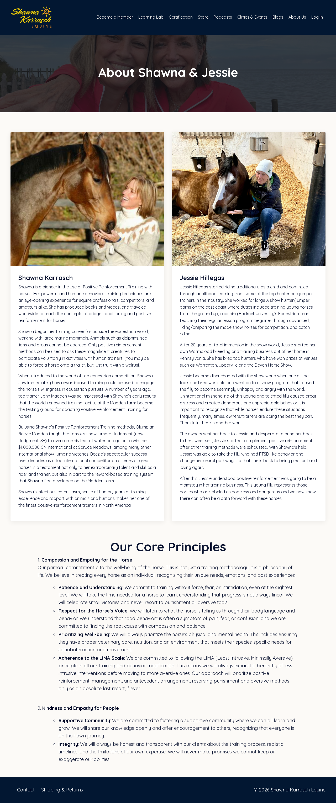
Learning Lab (151, 17)
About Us (297, 17)
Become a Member (115, 17)
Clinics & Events (252, 17)
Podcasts (223, 17)
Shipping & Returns (62, 790)
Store (203, 17)
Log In (317, 17)
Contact (26, 790)
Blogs (277, 17)
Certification (181, 17)
